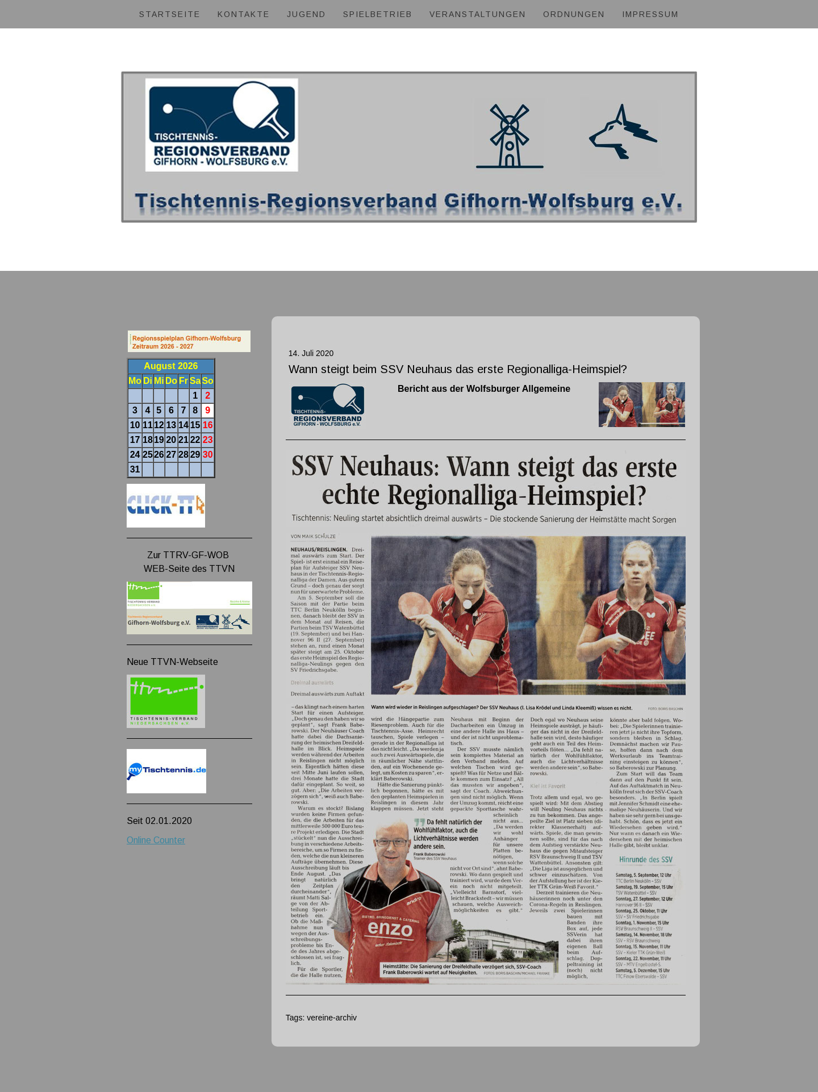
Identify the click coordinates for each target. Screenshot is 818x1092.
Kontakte (244, 14)
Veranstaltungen (477, 14)
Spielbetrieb (377, 14)
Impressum (650, 14)
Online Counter (156, 840)
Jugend (306, 14)
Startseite (170, 14)
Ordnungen (574, 14)
